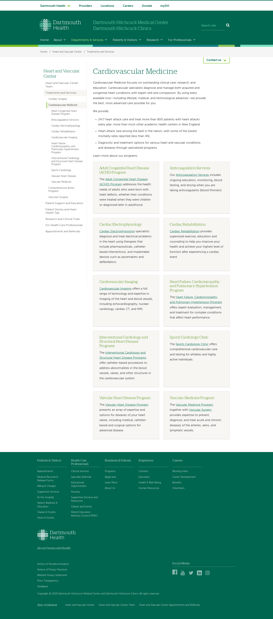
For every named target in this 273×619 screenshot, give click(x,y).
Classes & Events (46, 512)
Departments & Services (87, 40)
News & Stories (45, 518)
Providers (85, 6)
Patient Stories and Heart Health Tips (60, 211)
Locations (107, 6)
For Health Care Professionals (64, 225)
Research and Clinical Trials (62, 219)
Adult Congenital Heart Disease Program (64, 112)
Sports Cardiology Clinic (192, 344)
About (58, 40)
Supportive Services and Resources (84, 499)
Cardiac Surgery (57, 99)
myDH (164, 6)
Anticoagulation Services (192, 175)
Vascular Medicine (61, 182)
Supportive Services (48, 492)
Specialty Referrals (81, 477)
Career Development (184, 477)
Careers (128, 6)
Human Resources (149, 488)
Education (144, 477)
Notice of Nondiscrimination (53, 564)
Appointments (45, 471)
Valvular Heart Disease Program (126, 404)
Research (153, 40)
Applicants (110, 477)
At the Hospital (45, 497)
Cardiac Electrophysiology (117, 231)
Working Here (180, 471)
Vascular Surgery (200, 409)
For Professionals (180, 40)
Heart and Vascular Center (67, 52)
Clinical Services (80, 471)
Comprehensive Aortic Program (61, 190)
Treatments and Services (100, 52)
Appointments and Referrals (62, 231)
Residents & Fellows (118, 460)
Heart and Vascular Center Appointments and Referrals (169, 605)
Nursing (75, 492)
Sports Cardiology (61, 170)
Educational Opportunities (78, 484)
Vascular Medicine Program (194, 404)
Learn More (111, 482)
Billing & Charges (46, 486)
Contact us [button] (213, 60)
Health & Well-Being (150, 482)
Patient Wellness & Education (47, 505)
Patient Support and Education (64, 203)
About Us (110, 488)
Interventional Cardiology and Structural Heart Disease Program (67, 161)
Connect (143, 471)
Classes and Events (81, 506)
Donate (147, 6)
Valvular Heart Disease (63, 176)
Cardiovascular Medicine (62, 105)
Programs (110, 471)
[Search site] (212, 25)
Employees (146, 460)
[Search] (228, 25)
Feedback (42, 586)
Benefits (176, 482)
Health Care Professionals (79, 462)
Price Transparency (47, 581)
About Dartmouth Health (54, 548)
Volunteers (178, 488)
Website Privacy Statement (52, 575)
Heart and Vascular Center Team (61, 85)
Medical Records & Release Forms (47, 479)
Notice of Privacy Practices (52, 570)
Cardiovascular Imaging (115, 288)
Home (44, 40)
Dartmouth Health (52, 6)
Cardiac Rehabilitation (185, 231)
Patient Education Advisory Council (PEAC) (84, 514)
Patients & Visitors (125, 40)
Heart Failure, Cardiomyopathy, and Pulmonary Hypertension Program (65, 148)
